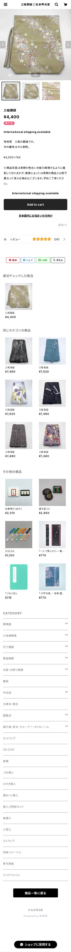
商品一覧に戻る (35, 893)
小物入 (7, 829)
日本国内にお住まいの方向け (35, 215)
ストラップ (9, 840)
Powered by (36, 916)
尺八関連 (8, 647)
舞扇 (6, 681)
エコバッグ (9, 738)
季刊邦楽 (8, 863)
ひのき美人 (9, 783)
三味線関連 (10, 635)
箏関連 (7, 624)
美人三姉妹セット (13, 806)
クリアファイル (11, 875)
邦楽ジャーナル (12, 852)
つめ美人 (8, 772)
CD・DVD (9, 749)
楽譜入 (7, 818)
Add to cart (35, 204)
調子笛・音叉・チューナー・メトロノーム (26, 726)
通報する (62, 225)
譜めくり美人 (10, 795)
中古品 (7, 692)
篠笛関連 (8, 658)
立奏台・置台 (10, 704)
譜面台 (7, 715)
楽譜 (6, 761)
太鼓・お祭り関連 (13, 669)
